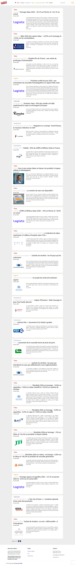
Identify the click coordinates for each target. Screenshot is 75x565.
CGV (28, 553)
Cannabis (51, 2)
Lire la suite (28, 28)
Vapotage (22, 2)
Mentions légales (31, 551)
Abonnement (30, 555)
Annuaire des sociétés (40, 2)
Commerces (27, 2)
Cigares (33, 2)
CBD (47, 2)
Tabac (18, 2)
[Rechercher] (65, 3)
